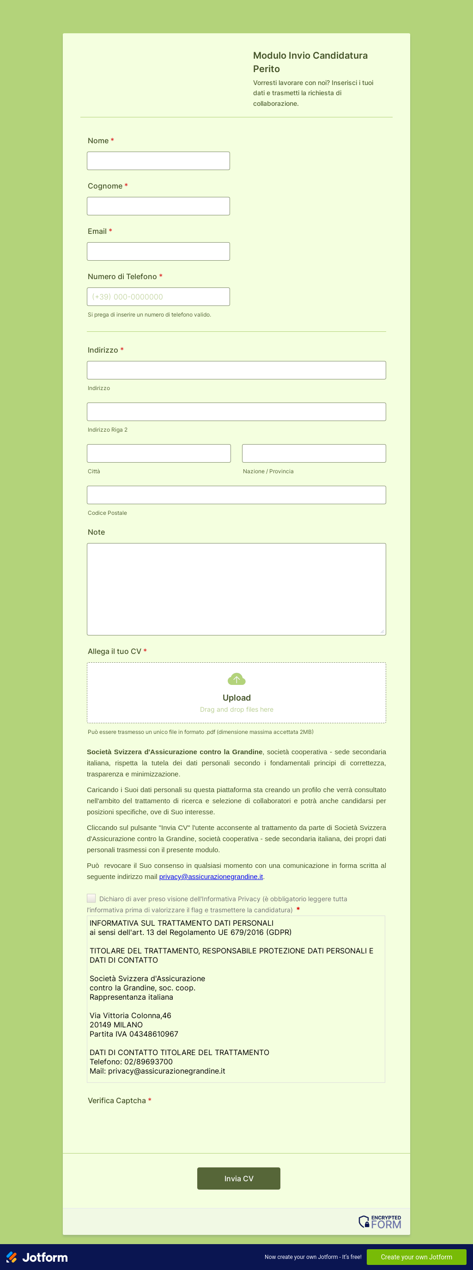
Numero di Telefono (125, 276)
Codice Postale (107, 512)
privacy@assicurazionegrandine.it (211, 876)
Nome (101, 140)
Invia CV (239, 1178)
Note (96, 532)
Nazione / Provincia (268, 471)
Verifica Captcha (120, 1100)
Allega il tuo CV (117, 651)
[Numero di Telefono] (158, 296)
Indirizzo (106, 349)
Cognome (108, 185)
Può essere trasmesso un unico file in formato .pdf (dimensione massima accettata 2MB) (201, 731)
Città (94, 471)
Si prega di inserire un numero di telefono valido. (149, 314)
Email (100, 231)
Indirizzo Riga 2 (107, 429)
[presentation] (157, 1129)
